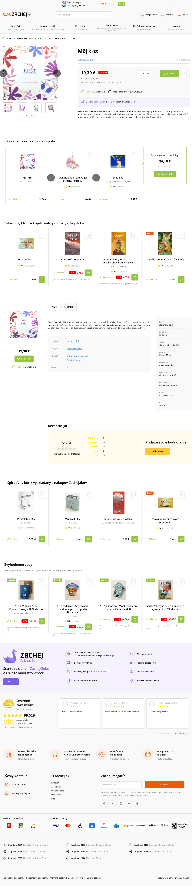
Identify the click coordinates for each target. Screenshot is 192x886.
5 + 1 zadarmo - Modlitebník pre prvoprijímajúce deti (119, 607)
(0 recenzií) (185, 59)
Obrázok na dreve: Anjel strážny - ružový (73, 179)
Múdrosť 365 (72, 519)
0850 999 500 (18, 784)
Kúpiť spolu (167, 173)
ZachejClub (56, 786)
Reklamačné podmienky (37, 878)
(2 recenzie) (29, 527)
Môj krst (27, 177)
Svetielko (118, 177)
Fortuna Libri (73, 341)
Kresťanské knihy (25, 38)
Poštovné (80, 878)
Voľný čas (42, 38)
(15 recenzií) (121, 186)
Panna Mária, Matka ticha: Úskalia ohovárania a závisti (118, 261)
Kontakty (55, 782)
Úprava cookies (94, 878)
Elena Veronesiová (85, 59)
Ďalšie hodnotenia (24, 709)
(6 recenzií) (75, 527)
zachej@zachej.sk (21, 793)
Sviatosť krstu (26, 259)
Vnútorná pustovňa (72, 259)
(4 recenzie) (29, 265)
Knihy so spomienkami (77, 356)
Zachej (8, 38)
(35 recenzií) (168, 528)
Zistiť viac (11, 681)
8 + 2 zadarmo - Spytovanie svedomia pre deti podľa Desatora (72, 609)
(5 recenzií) (75, 265)
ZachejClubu (99, 101)
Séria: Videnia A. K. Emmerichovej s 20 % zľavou (26, 607)
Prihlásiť (164, 784)
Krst (69, 367)
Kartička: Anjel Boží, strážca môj (165, 259)
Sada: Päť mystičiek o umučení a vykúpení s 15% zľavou (165, 607)
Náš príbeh (56, 794)
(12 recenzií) (122, 271)
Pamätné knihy (74, 360)
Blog (53, 798)
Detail (121, 4)
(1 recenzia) (76, 187)
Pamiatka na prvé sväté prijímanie (165, 520)
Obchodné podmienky (14, 878)
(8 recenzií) (168, 265)
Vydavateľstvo (57, 790)
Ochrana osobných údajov (62, 878)
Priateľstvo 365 (26, 519)
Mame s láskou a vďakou (118, 519)
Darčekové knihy (59, 38)
